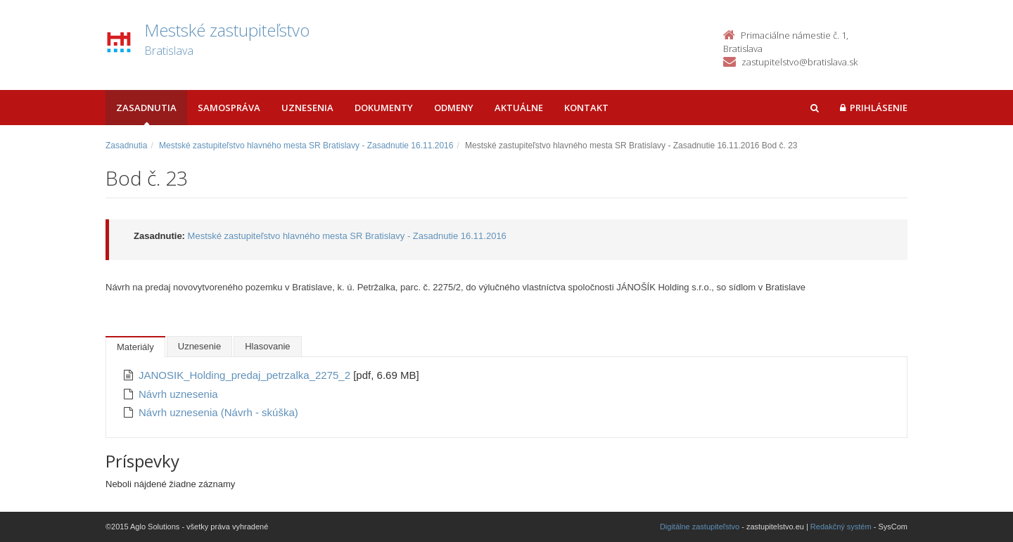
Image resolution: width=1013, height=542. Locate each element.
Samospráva (229, 107)
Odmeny (453, 107)
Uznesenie (199, 346)
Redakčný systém (841, 526)
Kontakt (586, 107)
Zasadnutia (146, 107)
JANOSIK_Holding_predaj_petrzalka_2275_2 (246, 375)
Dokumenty (384, 107)
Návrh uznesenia (178, 394)
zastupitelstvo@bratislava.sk (799, 62)
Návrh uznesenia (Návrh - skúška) (218, 412)
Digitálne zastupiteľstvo (699, 526)
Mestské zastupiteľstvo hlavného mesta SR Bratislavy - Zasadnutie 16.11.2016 (306, 145)
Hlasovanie (267, 346)
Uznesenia (307, 107)
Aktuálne (519, 107)
